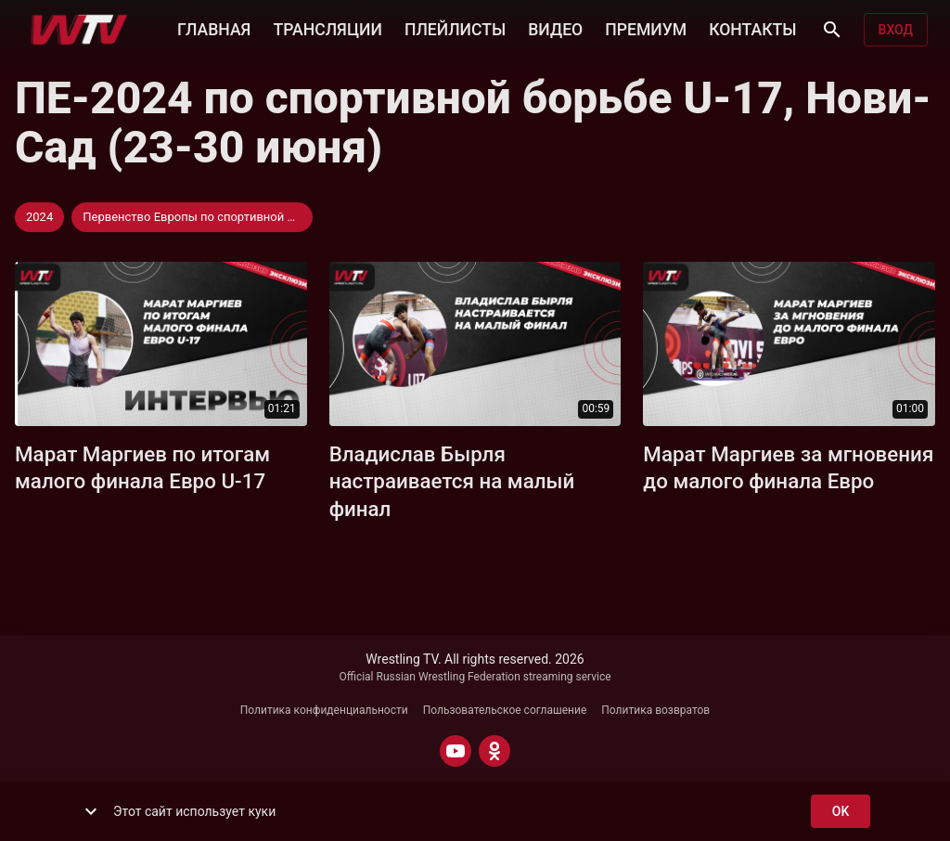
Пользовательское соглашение (505, 710)
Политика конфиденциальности (324, 710)
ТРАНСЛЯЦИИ (327, 28)
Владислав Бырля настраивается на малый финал (452, 482)
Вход (896, 30)
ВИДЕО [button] (555, 28)
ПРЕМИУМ (646, 28)
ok (840, 812)
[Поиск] (832, 29)
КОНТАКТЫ (752, 28)
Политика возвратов (655, 710)
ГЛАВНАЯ (214, 28)
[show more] (91, 811)
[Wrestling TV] (79, 29)
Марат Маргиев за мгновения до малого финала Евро (788, 468)
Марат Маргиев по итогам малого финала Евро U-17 (142, 468)
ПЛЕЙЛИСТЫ (455, 28)
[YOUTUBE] (455, 751)
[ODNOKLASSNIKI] (494, 751)
